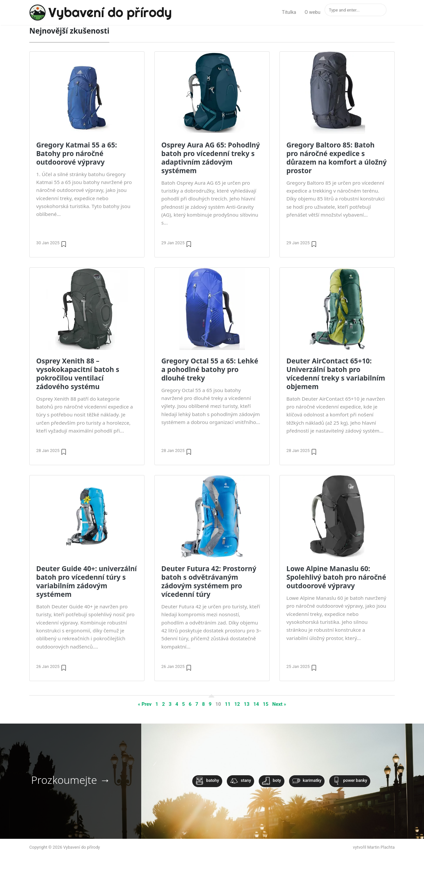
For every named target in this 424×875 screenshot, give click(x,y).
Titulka (289, 12)
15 (265, 704)
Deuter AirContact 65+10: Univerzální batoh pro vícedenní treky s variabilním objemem (335, 373)
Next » (279, 704)
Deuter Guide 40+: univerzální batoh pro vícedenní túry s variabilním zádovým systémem (86, 581)
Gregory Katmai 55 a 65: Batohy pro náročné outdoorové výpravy (76, 153)
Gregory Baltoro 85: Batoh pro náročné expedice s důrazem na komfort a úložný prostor (336, 157)
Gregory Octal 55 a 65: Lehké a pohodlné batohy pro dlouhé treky (209, 369)
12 (237, 704)
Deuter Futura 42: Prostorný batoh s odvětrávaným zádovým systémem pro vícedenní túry (208, 581)
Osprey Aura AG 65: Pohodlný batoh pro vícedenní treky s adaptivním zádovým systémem (210, 157)
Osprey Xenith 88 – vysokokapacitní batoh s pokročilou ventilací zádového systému (77, 373)
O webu (312, 12)
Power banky (349, 781)
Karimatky (307, 781)
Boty (271, 781)
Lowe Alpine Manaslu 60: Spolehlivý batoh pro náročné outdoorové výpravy (336, 577)
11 (227, 704)
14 (256, 704)
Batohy (207, 781)
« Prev (145, 704)
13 (247, 704)
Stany (240, 781)
